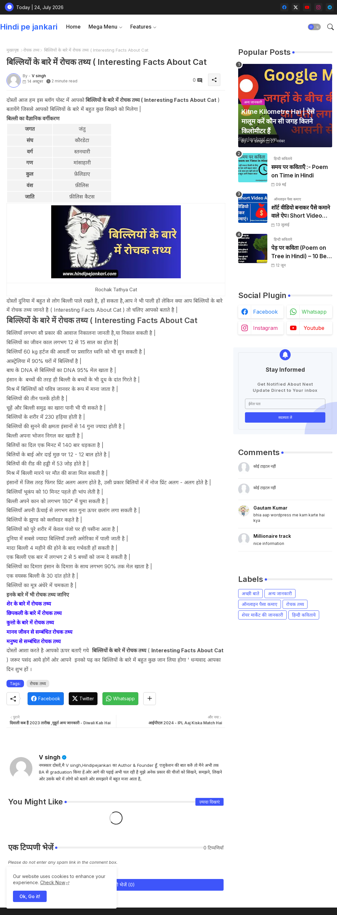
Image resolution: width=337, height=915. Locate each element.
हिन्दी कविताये (304, 615)
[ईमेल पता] (285, 404)
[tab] (73, 27)
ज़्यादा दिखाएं (209, 801)
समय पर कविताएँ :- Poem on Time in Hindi (299, 171)
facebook (265, 311)
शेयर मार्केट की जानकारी (262, 615)
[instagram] (318, 7)
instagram (265, 328)
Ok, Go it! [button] (29, 896)
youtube (314, 328)
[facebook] (284, 7)
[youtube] (307, 7)
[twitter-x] (296, 7)
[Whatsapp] (120, 698)
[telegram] (330, 7)
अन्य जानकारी (280, 593)
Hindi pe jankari (28, 26)
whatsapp (314, 311)
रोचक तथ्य (31, 50)
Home (73, 26)
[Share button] (149, 698)
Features (140, 26)
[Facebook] (46, 698)
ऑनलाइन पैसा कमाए (259, 604)
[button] (314, 27)
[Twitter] (83, 698)
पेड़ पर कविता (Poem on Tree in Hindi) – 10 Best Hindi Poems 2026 (301, 252)
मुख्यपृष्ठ (12, 50)
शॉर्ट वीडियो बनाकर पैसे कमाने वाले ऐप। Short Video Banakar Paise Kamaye (300, 212)
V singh (50, 757)
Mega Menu (102, 26)
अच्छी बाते (250, 593)
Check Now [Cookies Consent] (52, 882)
